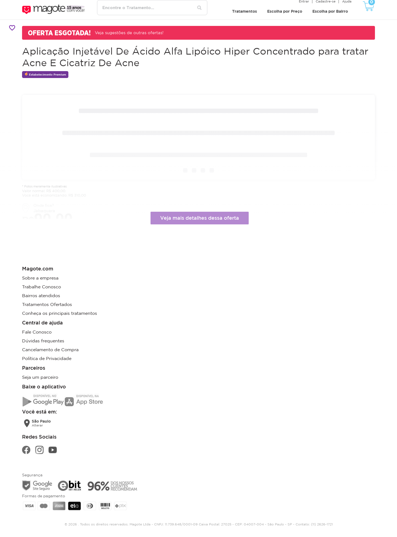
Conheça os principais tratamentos (59, 313)
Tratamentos (244, 11)
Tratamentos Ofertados (47, 304)
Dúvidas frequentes (43, 340)
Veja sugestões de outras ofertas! (129, 32)
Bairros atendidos (41, 295)
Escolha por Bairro (330, 11)
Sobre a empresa (40, 277)
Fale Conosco (37, 331)
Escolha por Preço (284, 11)
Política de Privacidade (46, 358)
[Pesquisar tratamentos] (199, 8)
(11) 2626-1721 (322, 524)
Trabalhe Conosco (41, 286)
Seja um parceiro (40, 377)
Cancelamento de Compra (50, 349)
